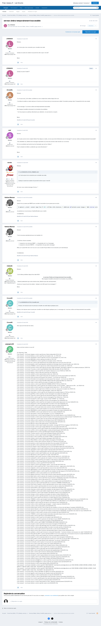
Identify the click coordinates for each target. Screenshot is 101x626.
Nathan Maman (10, 197)
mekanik (9, 266)
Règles (18, 11)
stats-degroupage (29, 7)
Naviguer (6, 8)
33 (10, 356)
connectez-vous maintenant (51, 595)
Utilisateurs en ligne (32, 11)
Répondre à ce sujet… (17, 601)
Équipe (23, 11)
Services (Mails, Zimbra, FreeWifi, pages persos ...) (30, 26)
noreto (9, 162)
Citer (21, 62)
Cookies (61, 622)
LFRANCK (12, 25)
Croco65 (10, 298)
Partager (83, 25)
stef (9, 130)
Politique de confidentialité (50, 622)
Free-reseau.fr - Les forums (12, 3)
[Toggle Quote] (19, 172)
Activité (37, 7)
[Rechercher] (81, 8)
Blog (21, 7)
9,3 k (8, 179)
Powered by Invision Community (51, 623)
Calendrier (11, 11)
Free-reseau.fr (14, 7)
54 (12, 179)
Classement (44, 7)
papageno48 (9, 344)
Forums (4, 11)
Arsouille (10, 90)
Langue (40, 622)
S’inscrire (95, 3)
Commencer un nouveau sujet (72, 31)
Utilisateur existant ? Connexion (81, 3)
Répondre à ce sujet (90, 31)
